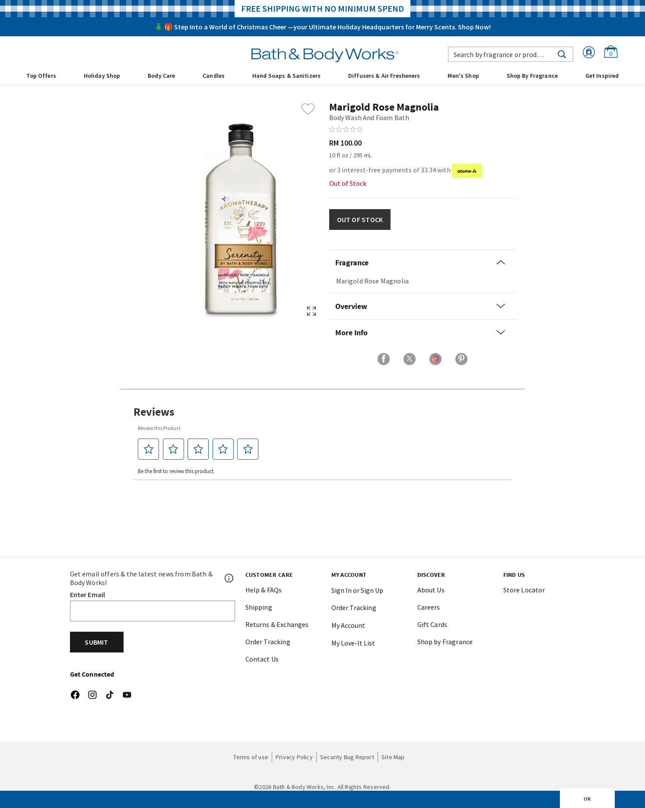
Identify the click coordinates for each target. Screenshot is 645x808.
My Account (348, 625)
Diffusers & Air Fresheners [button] (384, 76)
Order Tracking (267, 641)
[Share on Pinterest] (461, 359)
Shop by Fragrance (445, 641)
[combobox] (510, 54)
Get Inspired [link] (602, 76)
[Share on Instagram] (435, 359)
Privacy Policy (294, 757)
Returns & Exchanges (277, 624)
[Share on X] (409, 359)
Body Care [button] (161, 76)
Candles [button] (214, 76)
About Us (431, 589)
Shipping (258, 607)
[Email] (152, 611)
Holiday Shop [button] (102, 76)
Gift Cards (432, 624)
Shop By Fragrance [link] (532, 76)
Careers (428, 607)
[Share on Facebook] (384, 359)
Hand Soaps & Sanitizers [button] (286, 76)
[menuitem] (41, 75)
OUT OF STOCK (360, 219)
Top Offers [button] (41, 76)
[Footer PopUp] (229, 578)
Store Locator (524, 589)
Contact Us (262, 659)
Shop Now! (474, 26)
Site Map (393, 757)
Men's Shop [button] (463, 76)
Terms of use (250, 757)
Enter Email (87, 594)
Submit (96, 642)
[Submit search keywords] (562, 53)
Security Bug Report (347, 757)
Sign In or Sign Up (357, 590)
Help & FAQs (263, 589)
